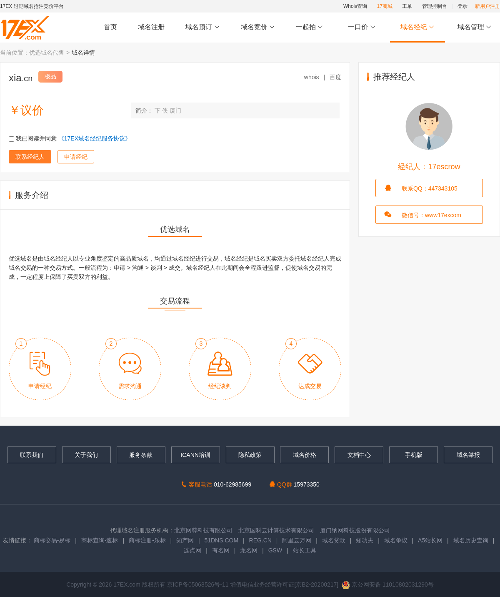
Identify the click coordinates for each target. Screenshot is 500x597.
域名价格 (304, 455)
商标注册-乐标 (147, 540)
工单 (407, 6)
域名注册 (151, 26)
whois (311, 77)
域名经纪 (417, 27)
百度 (335, 77)
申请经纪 (76, 156)
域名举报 (468, 455)
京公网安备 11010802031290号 (388, 584)
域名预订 (202, 27)
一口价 (362, 27)
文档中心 (359, 455)
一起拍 (310, 27)
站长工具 (304, 550)
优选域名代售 (46, 52)
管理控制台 (434, 6)
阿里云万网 (296, 540)
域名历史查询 (470, 540)
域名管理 (475, 27)
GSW (275, 550)
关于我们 (86, 455)
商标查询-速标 (100, 540)
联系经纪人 (30, 156)
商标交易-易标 (52, 540)
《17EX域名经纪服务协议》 (94, 138)
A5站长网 (430, 540)
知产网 (185, 540)
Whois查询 (355, 6)
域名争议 (396, 540)
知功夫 (364, 540)
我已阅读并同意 (70, 138)
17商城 (384, 6)
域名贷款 (333, 540)
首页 (110, 26)
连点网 (192, 550)
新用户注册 (487, 6)
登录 (463, 6)
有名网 (221, 550)
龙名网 (249, 550)
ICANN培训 (195, 455)
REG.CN (260, 540)
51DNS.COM (221, 540)
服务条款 (140, 455)
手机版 (413, 455)
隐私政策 (250, 455)
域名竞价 (258, 27)
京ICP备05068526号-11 (198, 584)
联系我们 (31, 455)
